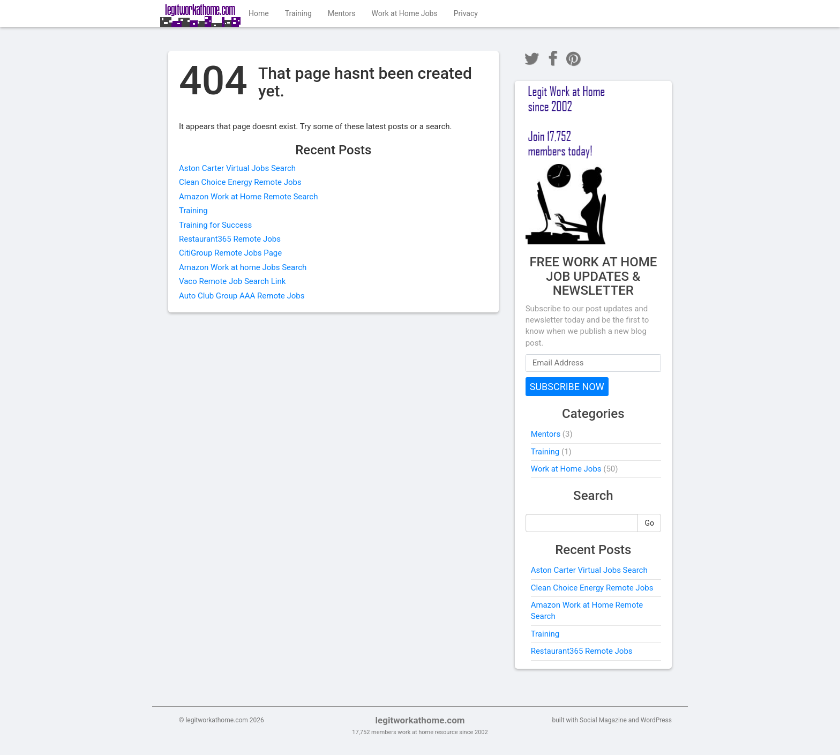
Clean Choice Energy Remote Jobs (240, 182)
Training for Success (215, 225)
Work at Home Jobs (405, 13)
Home (259, 13)
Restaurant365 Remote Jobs (230, 239)
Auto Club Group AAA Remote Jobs (242, 296)
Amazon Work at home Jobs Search (242, 267)
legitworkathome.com (419, 720)
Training (298, 13)
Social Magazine (603, 720)
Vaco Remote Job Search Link (232, 281)
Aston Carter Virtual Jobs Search (237, 168)
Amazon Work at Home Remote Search (248, 196)
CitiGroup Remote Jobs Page (230, 253)
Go (649, 523)
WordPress (656, 720)
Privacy (466, 13)
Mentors (342, 13)
